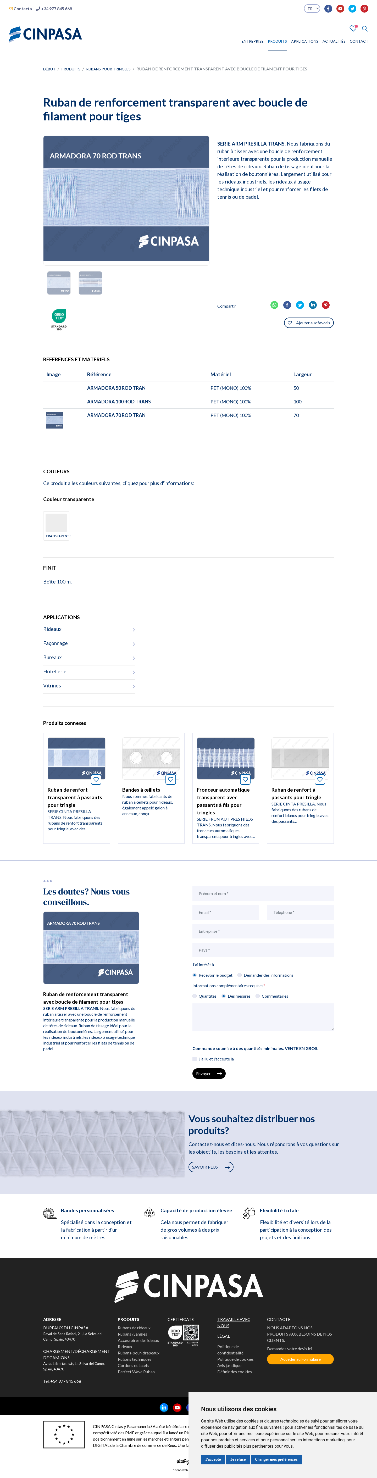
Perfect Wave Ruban (136, 1371)
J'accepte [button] (213, 1459)
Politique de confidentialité (230, 1349)
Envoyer (209, 1073)
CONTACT (359, 41)
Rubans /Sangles (132, 1333)
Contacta (20, 8)
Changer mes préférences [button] (276, 1459)
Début (49, 69)
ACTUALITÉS (334, 41)
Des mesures (239, 995)
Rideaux (125, 1346)
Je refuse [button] (238, 1459)
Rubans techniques (134, 1359)
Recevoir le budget (215, 975)
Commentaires (275, 995)
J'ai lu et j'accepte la (216, 1058)
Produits (70, 69)
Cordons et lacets (133, 1365)
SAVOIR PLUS (211, 1166)
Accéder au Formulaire (300, 1359)
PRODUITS (277, 41)
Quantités (208, 995)
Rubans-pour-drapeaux (138, 1352)
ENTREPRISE (253, 41)
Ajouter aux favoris (309, 322)
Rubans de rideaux (134, 1327)
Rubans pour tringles (108, 69)
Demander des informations (268, 975)
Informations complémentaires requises (228, 985)
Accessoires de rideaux (138, 1340)
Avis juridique (229, 1365)
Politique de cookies (235, 1359)
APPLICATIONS (304, 41)
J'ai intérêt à (203, 964)
